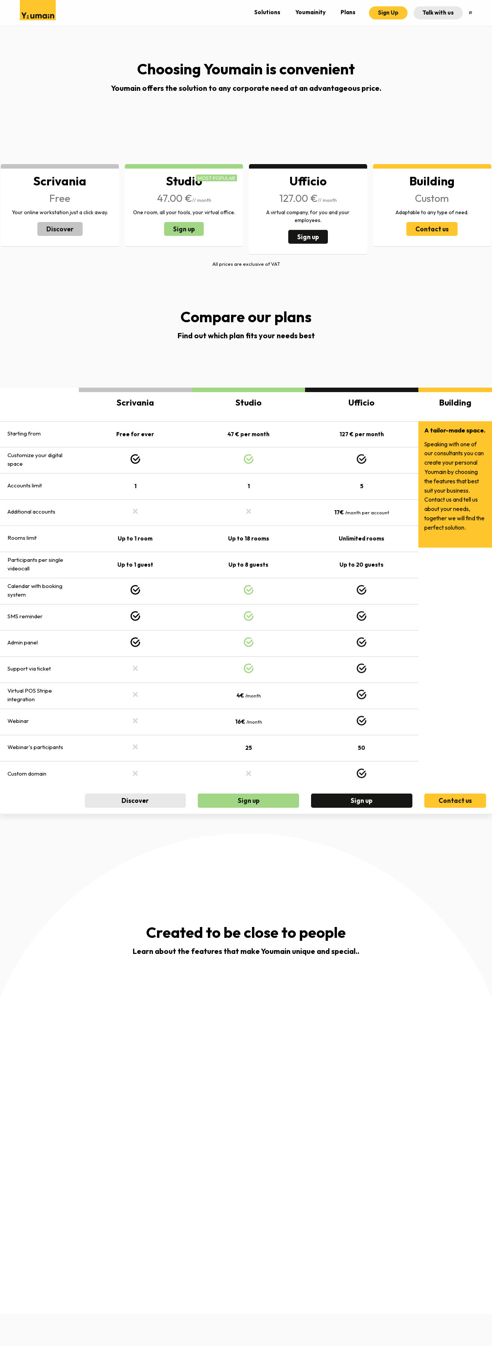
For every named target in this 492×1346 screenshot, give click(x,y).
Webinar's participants (35, 747)
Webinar (18, 720)
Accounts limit (24, 485)
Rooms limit (22, 537)
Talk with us (438, 12)
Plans (348, 12)
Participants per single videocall (35, 564)
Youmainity (310, 12)
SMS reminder (25, 616)
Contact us (432, 229)
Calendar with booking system (34, 590)
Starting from (24, 433)
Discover (60, 229)
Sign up (184, 229)
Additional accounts (31, 511)
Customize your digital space (34, 459)
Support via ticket (29, 668)
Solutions (267, 12)
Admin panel (22, 642)
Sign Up (388, 12)
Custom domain (26, 773)
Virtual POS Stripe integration (29, 695)
